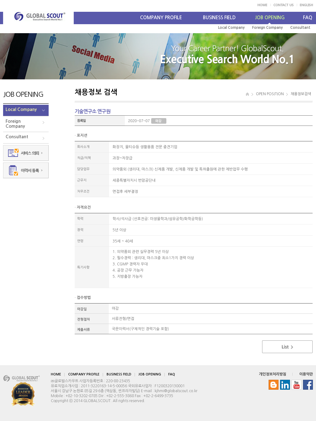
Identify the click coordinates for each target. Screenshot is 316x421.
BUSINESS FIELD (219, 17)
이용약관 (306, 374)
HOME (56, 374)
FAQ (307, 17)
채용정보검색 (301, 94)
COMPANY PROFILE (161, 17)
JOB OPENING (270, 17)
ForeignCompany (15, 123)
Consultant (300, 27)
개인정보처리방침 (272, 374)
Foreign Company (267, 27)
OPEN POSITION (270, 94)
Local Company (231, 27)
